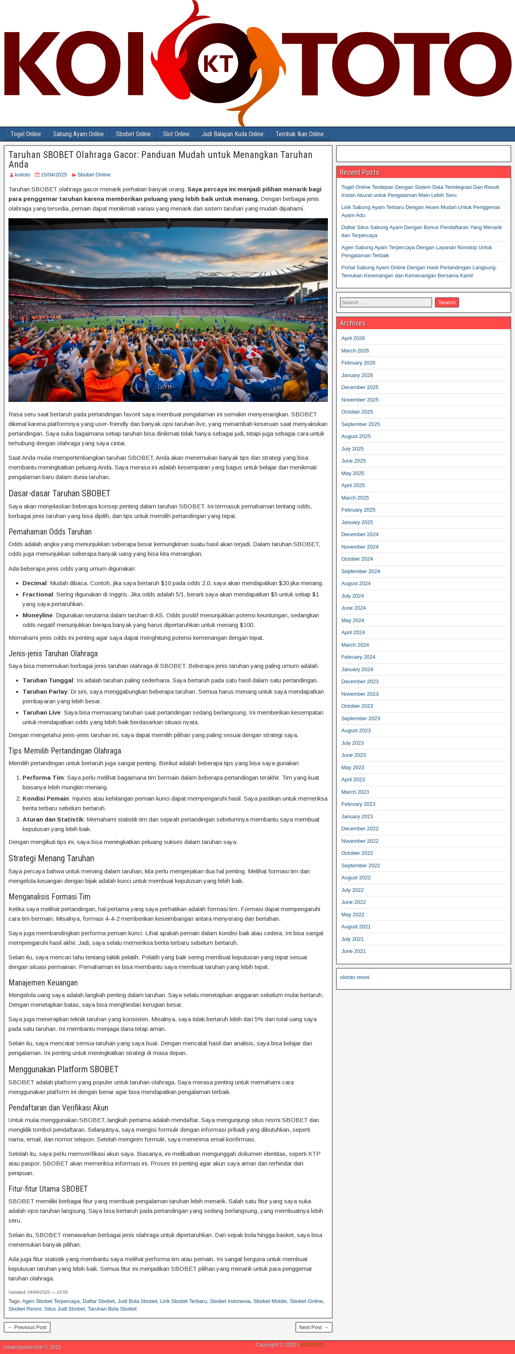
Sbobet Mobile (270, 1301)
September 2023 (361, 718)
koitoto (22, 175)
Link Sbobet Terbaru (183, 1301)
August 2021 (356, 927)
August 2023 (356, 730)
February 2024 (359, 657)
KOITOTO (312, 1345)
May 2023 (353, 767)
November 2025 (360, 400)
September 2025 (361, 424)
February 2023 (359, 804)
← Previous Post (27, 1327)
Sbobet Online (133, 134)
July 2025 (353, 449)
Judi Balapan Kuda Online (233, 134)
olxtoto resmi (355, 977)
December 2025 (360, 387)
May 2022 (353, 915)
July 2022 (353, 890)
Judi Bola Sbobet (137, 1301)
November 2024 (360, 547)
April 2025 (353, 485)
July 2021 (353, 939)
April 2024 (353, 632)
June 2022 (354, 902)
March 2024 (355, 645)
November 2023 (360, 694)
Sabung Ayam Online (78, 134)
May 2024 (353, 620)
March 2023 (355, 792)
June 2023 (354, 755)
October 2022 (357, 853)
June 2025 (354, 461)
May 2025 (353, 473)
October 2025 (357, 412)
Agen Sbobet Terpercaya (51, 1301)
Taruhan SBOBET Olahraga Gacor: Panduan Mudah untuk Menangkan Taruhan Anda (160, 159)
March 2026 (355, 351)
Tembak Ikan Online (300, 134)
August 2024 (356, 583)
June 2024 (354, 608)
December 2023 (360, 681)
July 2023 (353, 743)
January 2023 (357, 816)
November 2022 (360, 841)
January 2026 (357, 375)
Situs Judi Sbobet (64, 1309)
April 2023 (353, 779)
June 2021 (354, 951)
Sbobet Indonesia (230, 1301)
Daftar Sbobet (98, 1301)
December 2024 (360, 534)
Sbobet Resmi (24, 1309)
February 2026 (359, 363)
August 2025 (356, 436)
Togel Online (25, 134)
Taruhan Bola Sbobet (112, 1309)
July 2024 (353, 596)
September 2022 (361, 865)
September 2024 (361, 571)
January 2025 (357, 522)
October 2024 (357, 559)
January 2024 (357, 669)
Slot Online (176, 134)
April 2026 (353, 338)
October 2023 (357, 706)
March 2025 (355, 498)
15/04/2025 (54, 175)
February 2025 (359, 510)
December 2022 (360, 829)
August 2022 (356, 878)
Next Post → (314, 1327)
